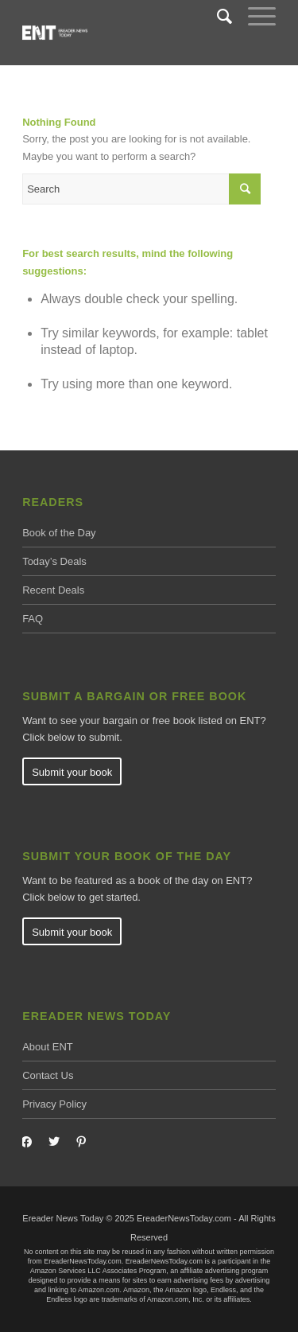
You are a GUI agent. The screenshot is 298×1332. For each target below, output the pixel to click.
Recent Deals (53, 590)
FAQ (32, 619)
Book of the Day (59, 533)
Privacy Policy (54, 1104)
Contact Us (47, 1075)
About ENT (47, 1047)
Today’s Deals (54, 561)
